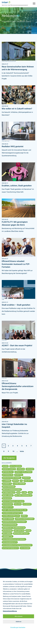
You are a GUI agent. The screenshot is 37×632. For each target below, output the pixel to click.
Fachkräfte (7, 483)
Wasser (5, 466)
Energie (15, 480)
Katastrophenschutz (10, 548)
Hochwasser (25, 548)
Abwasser (29, 469)
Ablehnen (18, 621)
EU (21, 480)
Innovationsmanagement (12, 489)
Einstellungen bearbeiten (17, 627)
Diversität (26, 478)
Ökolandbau (7, 533)
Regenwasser (7, 504)
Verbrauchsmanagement (25, 519)
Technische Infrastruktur (12, 513)
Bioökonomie (7, 530)
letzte (22, 451)
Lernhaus (20, 469)
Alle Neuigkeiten (9, 458)
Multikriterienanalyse (23, 495)
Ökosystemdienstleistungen (13, 501)
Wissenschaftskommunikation (14, 527)
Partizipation (19, 530)
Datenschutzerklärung (10, 611)
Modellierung (8, 495)
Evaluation (28, 480)
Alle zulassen (18, 616)
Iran (18, 492)
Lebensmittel (7, 536)
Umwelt (24, 516)
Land (30, 492)
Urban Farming (8, 519)
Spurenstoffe (8, 507)
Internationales (9, 492)
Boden (28, 530)
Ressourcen (7, 498)
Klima (24, 492)
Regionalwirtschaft (21, 533)
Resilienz (17, 504)
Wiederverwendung (10, 524)
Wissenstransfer (9, 469)
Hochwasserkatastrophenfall (14, 539)
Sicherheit (27, 504)
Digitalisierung (15, 466)
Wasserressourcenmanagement (14, 521)
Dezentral (18, 475)
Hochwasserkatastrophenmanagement (17, 545)
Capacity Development (23, 472)
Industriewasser (9, 486)
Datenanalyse (8, 475)
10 (13, 451)
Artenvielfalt (8, 472)
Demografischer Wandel (11, 478)
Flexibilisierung (19, 483)
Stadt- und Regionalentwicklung (15, 510)
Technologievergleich (11, 516)
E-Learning (7, 480)
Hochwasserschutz (10, 542)
